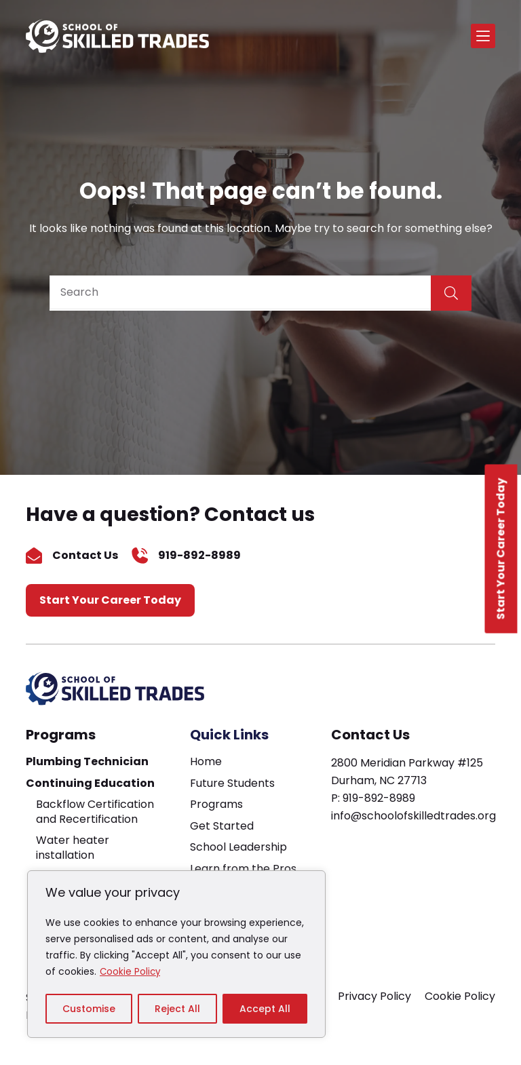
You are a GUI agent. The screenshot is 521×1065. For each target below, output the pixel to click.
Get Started (222, 826)
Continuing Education (90, 783)
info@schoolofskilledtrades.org (413, 816)
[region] (176, 954)
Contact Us (85, 555)
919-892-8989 (199, 555)
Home (206, 761)
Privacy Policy (374, 996)
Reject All (177, 1008)
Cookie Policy (131, 972)
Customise (88, 1008)
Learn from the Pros (243, 868)
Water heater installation (72, 847)
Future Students (232, 783)
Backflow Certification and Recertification (95, 811)
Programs (61, 734)
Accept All (264, 1008)
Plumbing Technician (87, 761)
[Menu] (483, 36)
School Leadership (238, 847)
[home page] (117, 36)
